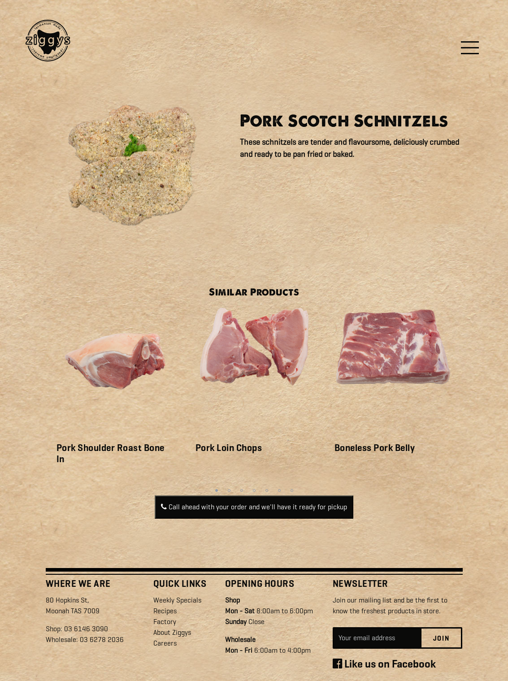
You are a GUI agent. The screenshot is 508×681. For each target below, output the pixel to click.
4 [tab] (254, 490)
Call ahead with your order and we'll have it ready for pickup (254, 507)
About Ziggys (172, 632)
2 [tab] (229, 490)
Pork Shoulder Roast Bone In (110, 453)
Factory (164, 621)
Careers (165, 643)
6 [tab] (279, 490)
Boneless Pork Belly (374, 448)
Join (441, 638)
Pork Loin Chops (228, 448)
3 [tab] (241, 490)
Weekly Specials (177, 600)
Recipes (165, 611)
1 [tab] (216, 490)
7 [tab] (292, 490)
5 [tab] (266, 490)
